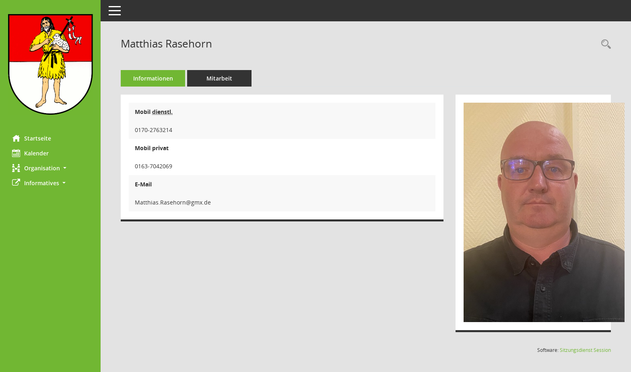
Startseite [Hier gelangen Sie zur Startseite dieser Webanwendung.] (31, 138)
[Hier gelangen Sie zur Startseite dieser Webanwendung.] (50, 64)
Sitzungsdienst (585, 350)
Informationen (153, 78)
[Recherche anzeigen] (604, 44)
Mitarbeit (219, 78)
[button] (50, 168)
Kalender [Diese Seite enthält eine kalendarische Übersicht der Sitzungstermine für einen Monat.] (30, 153)
